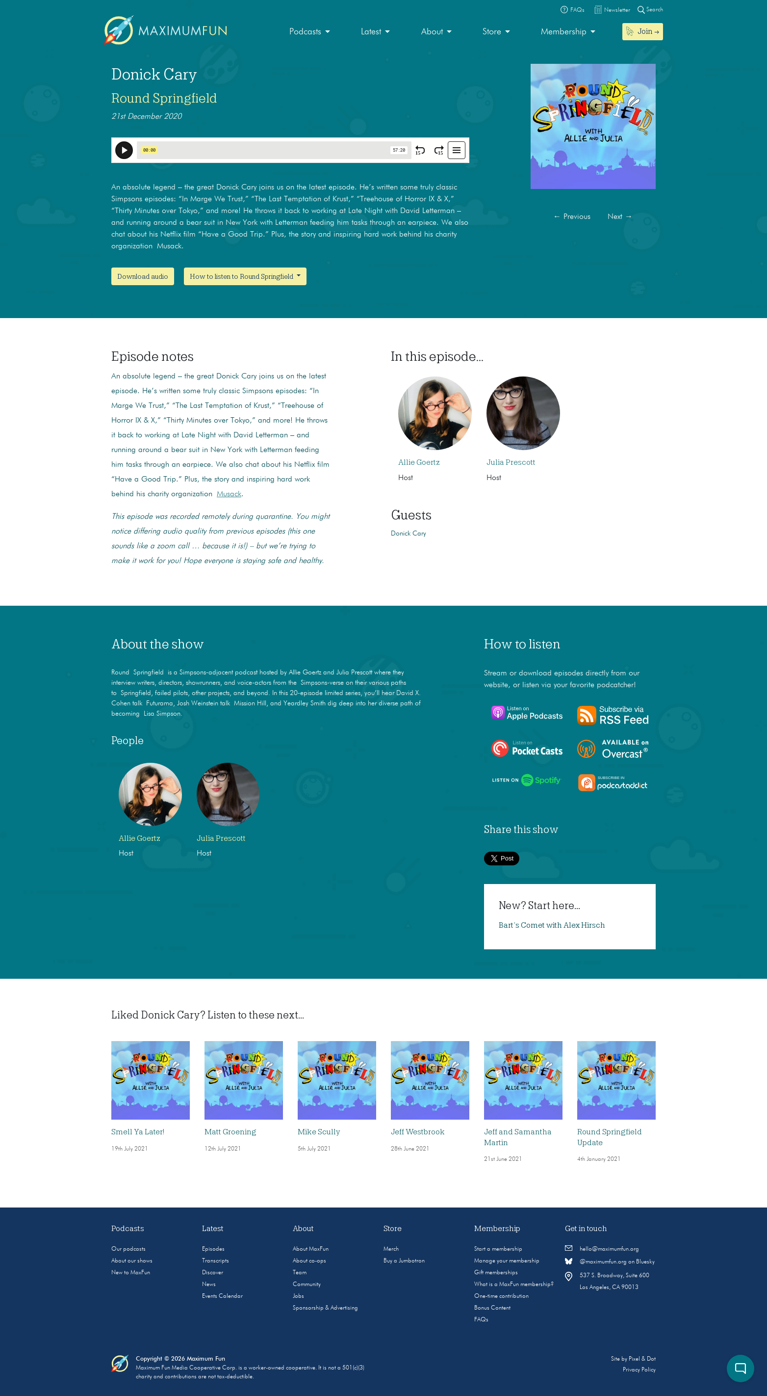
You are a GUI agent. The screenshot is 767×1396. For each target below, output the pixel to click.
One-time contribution (501, 1296)
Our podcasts (128, 1249)
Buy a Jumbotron (404, 1261)
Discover (212, 1273)
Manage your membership (506, 1261)
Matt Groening (230, 1132)
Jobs (298, 1296)
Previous (571, 217)
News (209, 1285)
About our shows (132, 1261)
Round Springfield (164, 98)
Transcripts (215, 1261)
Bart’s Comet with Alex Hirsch (552, 925)
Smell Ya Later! (137, 1132)
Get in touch (586, 1228)
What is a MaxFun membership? (514, 1285)
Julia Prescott (511, 462)
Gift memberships (496, 1273)
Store (492, 31)
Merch (391, 1249)
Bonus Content (492, 1308)
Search (650, 9)
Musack (229, 494)
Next (620, 217)
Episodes (213, 1249)
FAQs (481, 1320)
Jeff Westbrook (418, 1132)
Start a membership (498, 1249)
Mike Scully (319, 1132)
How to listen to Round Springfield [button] (242, 276)
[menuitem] (309, 32)
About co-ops (309, 1261)
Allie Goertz (419, 462)
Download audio (142, 276)
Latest (371, 31)
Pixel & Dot (642, 1359)
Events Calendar (222, 1296)
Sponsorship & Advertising (325, 1308)
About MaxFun (311, 1249)
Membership (564, 31)
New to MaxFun (130, 1273)
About (432, 31)
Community (307, 1285)
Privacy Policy (639, 1370)
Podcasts (305, 31)
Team (300, 1273)
